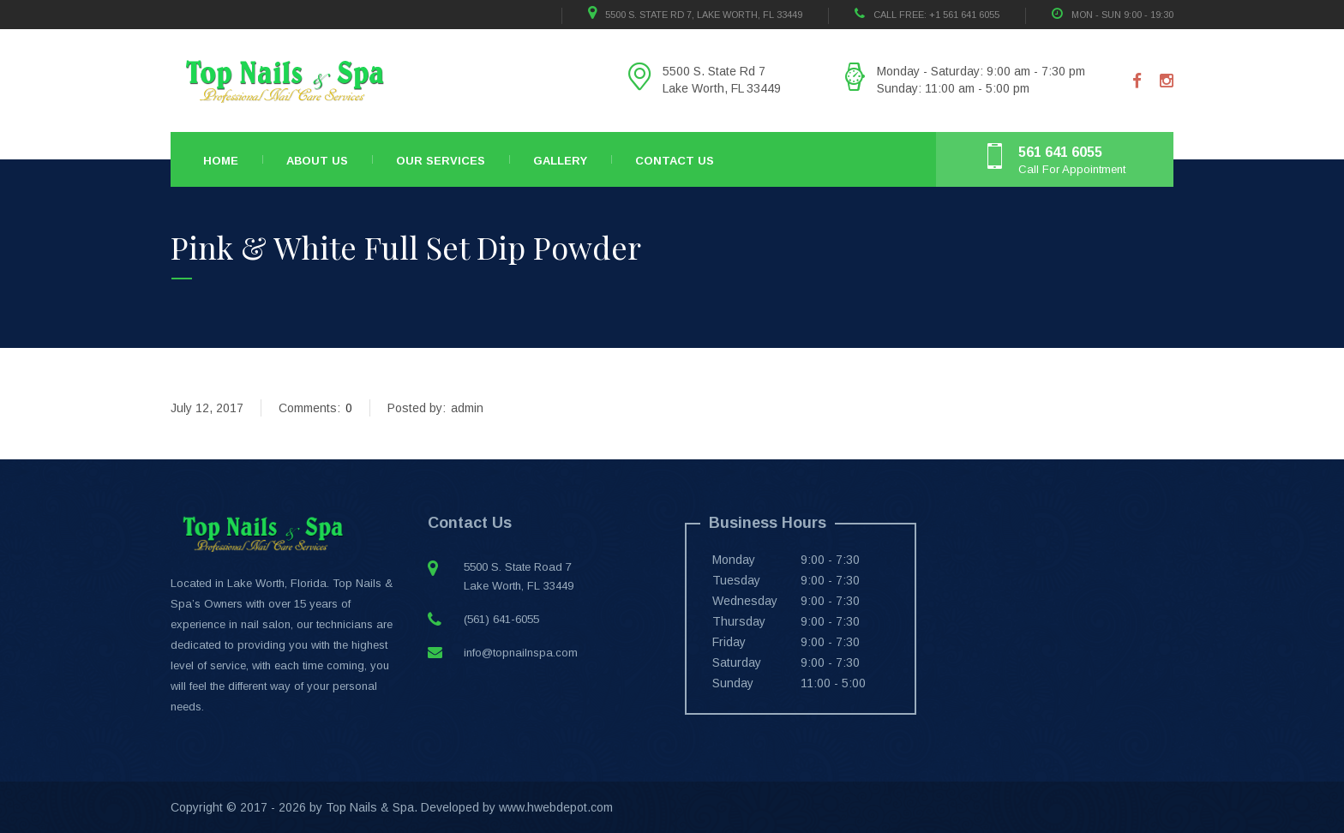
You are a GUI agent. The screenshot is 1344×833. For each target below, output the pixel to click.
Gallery (560, 160)
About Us (317, 160)
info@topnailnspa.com (521, 652)
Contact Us (674, 160)
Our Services (440, 160)
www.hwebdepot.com (556, 807)
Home (220, 160)
